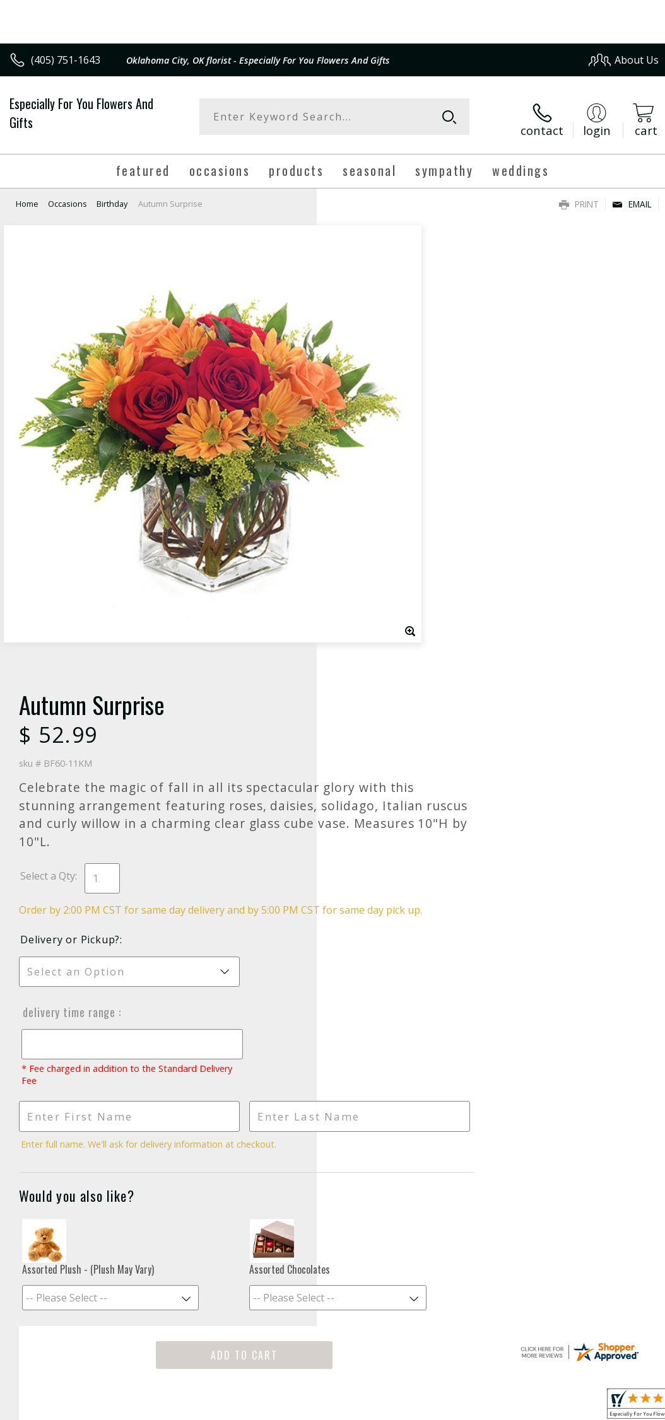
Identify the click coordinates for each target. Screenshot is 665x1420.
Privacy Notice (445, 1331)
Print (579, 199)
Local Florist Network (535, 1331)
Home (27, 198)
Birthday (112, 198)
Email (632, 199)
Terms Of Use (372, 1331)
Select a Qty (364, 421)
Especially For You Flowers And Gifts (81, 113)
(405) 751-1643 (65, 60)
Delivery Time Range (385, 571)
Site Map (612, 1331)
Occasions (67, 198)
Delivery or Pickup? (387, 499)
